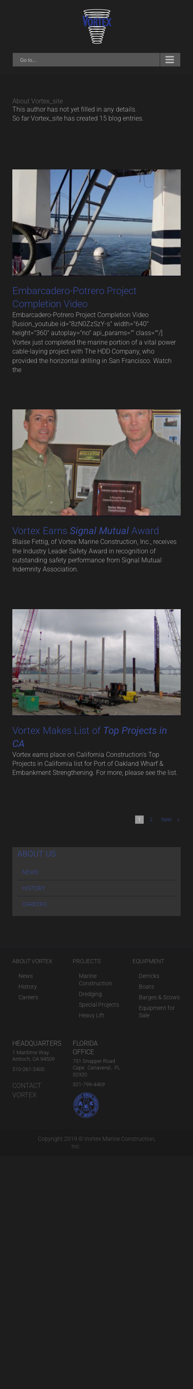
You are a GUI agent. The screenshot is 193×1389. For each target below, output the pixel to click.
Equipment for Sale (157, 1012)
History (27, 986)
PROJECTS (87, 961)
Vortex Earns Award (85, 531)
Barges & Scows (159, 997)
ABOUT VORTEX (32, 961)
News (25, 976)
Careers (28, 997)
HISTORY (33, 888)
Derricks (149, 976)
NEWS (30, 872)
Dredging (90, 994)
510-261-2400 (28, 1069)
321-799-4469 (89, 1084)
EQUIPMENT (148, 961)
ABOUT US (36, 854)
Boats (146, 986)
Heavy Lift (91, 1015)
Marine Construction (95, 980)
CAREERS (34, 904)
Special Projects (99, 1004)
